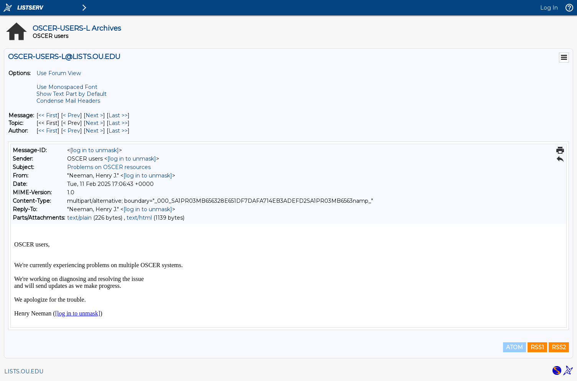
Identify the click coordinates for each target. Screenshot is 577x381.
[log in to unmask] (94, 150)
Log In (549, 7)
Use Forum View (58, 73)
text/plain (79, 217)
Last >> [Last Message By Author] (118, 130)
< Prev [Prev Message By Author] (71, 130)
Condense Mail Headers (68, 100)
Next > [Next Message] (94, 115)
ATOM (514, 347)
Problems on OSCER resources (109, 167)
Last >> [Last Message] (118, 115)
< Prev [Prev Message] (71, 115)
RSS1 (537, 347)
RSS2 (559, 347)
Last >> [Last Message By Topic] (118, 123)
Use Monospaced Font (66, 87)
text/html (139, 217)
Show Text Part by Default (71, 93)
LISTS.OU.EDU (23, 371)
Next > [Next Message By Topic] (94, 123)
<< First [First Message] (48, 115)
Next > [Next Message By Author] (94, 130)
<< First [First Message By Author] (48, 130)
